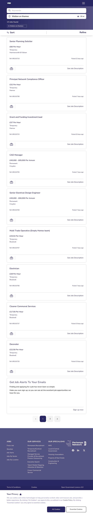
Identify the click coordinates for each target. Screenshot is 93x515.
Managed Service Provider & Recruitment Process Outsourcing (36, 456)
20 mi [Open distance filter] (80, 16)
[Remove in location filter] (17, 26)
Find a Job (10, 446)
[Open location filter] (41, 16)
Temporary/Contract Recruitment (35, 450)
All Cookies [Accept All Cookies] (56, 509)
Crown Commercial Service (34, 471)
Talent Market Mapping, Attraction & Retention (36, 466)
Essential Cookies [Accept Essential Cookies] (76, 509)
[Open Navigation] (83, 3)
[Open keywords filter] (46, 10)
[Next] (57, 419)
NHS (50, 446)
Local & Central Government (53, 450)
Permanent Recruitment (36, 446)
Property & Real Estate (56, 458)
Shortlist (10, 449)
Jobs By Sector (12, 456)
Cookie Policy (68, 500)
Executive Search (34, 462)
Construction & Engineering (53, 462)
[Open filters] (83, 32)
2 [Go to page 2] (50, 419)
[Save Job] (11, 68)
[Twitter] (84, 450)
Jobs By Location (13, 460)
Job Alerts (10, 453)
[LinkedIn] (78, 450)
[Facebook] (73, 450)
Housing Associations (56, 454)
